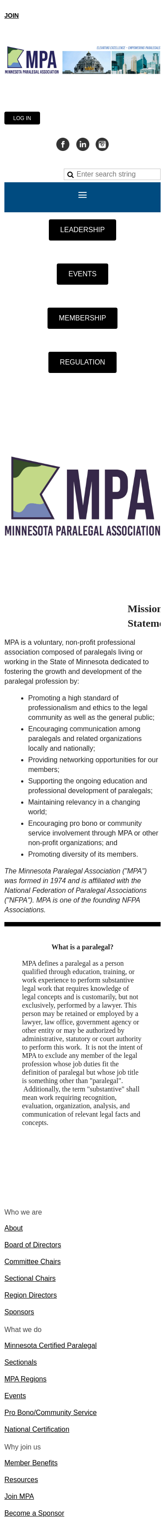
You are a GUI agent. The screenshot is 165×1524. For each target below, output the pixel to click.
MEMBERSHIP (82, 318)
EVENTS (82, 274)
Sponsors (19, 1312)
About (13, 1228)
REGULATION (82, 362)
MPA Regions (25, 1379)
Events (15, 1396)
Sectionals (20, 1362)
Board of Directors (32, 1245)
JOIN (11, 15)
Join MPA (19, 1496)
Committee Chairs (32, 1261)
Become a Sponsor (34, 1513)
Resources (21, 1479)
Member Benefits (31, 1463)
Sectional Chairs (30, 1278)
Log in (22, 118)
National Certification (37, 1429)
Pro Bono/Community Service (50, 1412)
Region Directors (30, 1295)
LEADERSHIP (82, 229)
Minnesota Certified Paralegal (50, 1345)
